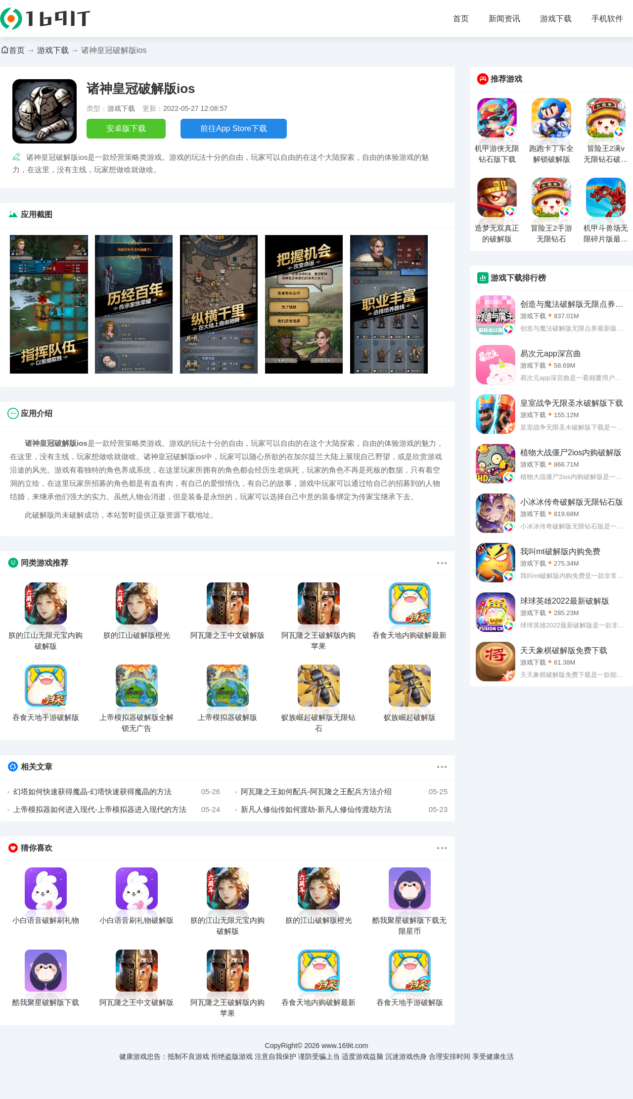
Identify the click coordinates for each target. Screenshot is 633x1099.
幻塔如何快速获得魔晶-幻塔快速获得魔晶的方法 (116, 792)
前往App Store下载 (233, 128)
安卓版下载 (126, 128)
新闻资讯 (504, 18)
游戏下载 (556, 18)
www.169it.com (344, 1046)
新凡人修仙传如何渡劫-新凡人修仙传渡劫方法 (344, 809)
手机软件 (607, 18)
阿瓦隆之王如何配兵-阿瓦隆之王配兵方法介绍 (344, 792)
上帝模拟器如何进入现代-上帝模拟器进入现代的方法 (116, 809)
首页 (461, 18)
